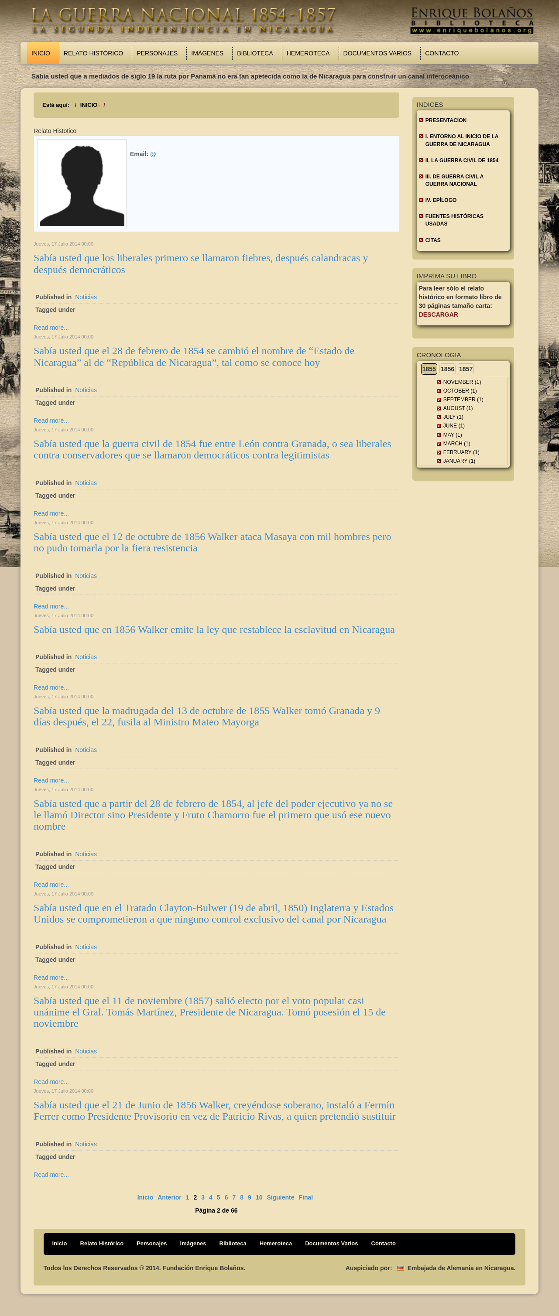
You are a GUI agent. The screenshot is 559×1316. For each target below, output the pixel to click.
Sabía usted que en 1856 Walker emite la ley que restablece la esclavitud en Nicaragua (214, 629)
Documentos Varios (377, 53)
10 (259, 1197)
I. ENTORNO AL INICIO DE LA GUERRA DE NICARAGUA (462, 140)
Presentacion (445, 120)
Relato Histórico (93, 53)
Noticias (86, 297)
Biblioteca (255, 53)
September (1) (463, 400)
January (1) (459, 461)
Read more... (51, 327)
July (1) (453, 417)
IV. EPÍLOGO (441, 200)
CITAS (433, 240)
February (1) (461, 452)
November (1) (462, 382)
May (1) (452, 435)
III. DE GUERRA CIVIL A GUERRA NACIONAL (454, 180)
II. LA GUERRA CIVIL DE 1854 (462, 160)
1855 (429, 369)
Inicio (40, 53)
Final (305, 1197)
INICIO (89, 105)
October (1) (460, 391)
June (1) (454, 426)
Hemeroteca (308, 53)
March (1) (456, 444)
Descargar (438, 314)
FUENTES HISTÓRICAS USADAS (454, 220)
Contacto (442, 53)
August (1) (458, 408)
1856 (447, 369)
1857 (466, 369)
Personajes (157, 53)
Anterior (169, 1197)
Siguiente (280, 1197)
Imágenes (207, 53)
